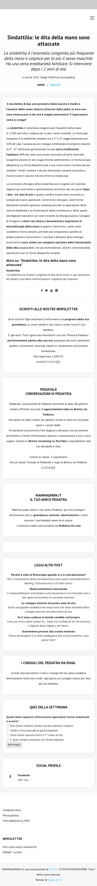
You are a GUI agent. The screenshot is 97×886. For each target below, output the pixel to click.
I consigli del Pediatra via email (48, 663)
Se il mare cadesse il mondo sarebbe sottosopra (49, 617)
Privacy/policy (11, 815)
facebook (24, 775)
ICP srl (53, 869)
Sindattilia (13, 270)
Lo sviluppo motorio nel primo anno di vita (48, 603)
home (41, 85)
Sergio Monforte (50, 77)
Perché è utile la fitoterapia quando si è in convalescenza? (48, 574)
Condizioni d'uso (12, 810)
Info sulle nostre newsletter (20, 847)
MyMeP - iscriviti (12, 852)
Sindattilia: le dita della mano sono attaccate (48, 40)
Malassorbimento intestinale (48, 589)
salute (55, 85)
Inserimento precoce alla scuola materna (48, 631)
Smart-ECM (54, 880)
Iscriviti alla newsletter (25, 673)
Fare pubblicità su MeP (16, 820)
